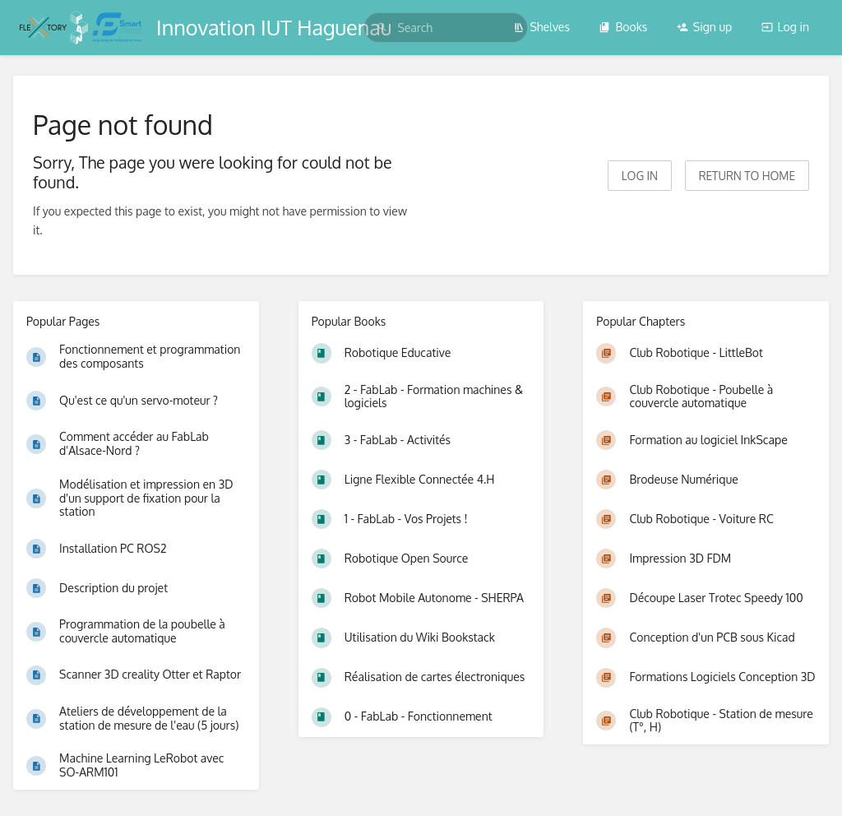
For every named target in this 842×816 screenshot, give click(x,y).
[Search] (382, 28)
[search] (445, 27)
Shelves (541, 27)
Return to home (747, 176)
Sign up (704, 27)
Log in (785, 27)
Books (623, 27)
